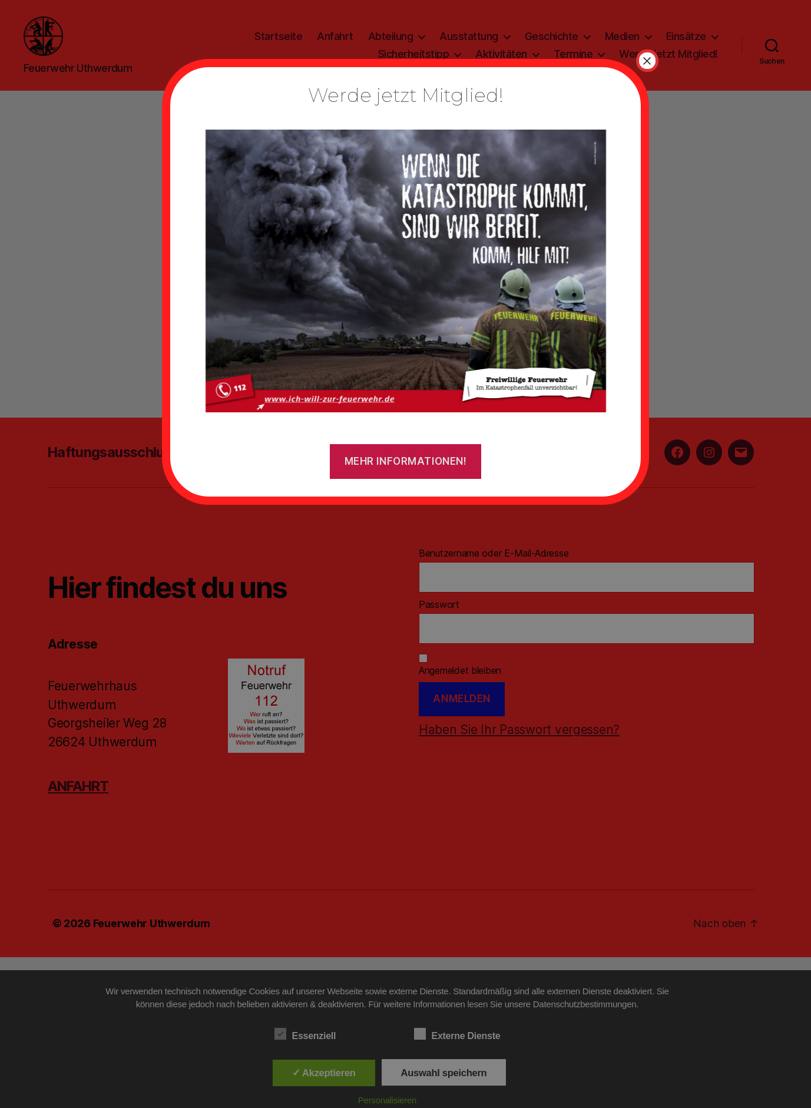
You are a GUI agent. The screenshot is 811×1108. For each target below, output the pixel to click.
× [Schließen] (647, 60)
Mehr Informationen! (406, 461)
